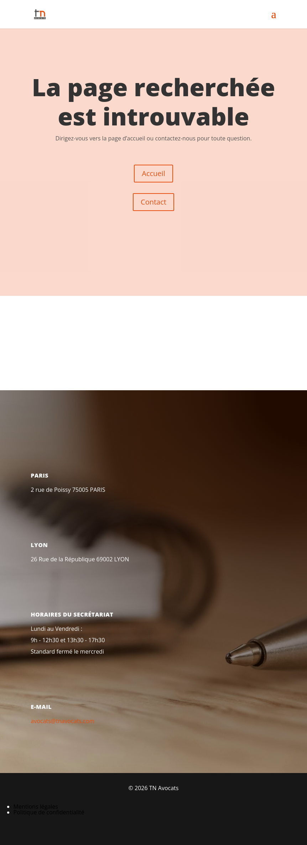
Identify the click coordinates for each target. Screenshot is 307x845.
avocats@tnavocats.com (62, 721)
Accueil (153, 173)
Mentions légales (36, 806)
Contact (153, 202)
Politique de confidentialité (49, 812)
